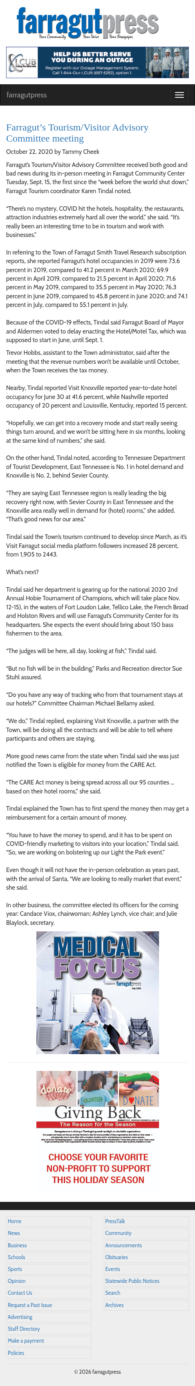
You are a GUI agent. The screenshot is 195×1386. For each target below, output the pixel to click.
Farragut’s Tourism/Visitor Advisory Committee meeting (77, 132)
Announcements (123, 1245)
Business (17, 1245)
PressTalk (115, 1221)
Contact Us (20, 1293)
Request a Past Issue (30, 1305)
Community (118, 1233)
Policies (16, 1353)
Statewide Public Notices (132, 1281)
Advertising (20, 1317)
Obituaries (116, 1257)
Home (15, 1221)
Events (112, 1269)
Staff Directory (24, 1329)
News (14, 1233)
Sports (15, 1269)
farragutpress (27, 94)
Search (113, 1293)
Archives (114, 1305)
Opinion (17, 1281)
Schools (16, 1257)
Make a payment (26, 1341)
